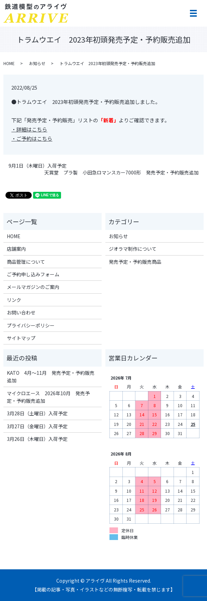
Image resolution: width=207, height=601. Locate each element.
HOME (9, 63)
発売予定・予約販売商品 (135, 261)
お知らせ (37, 63)
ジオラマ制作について (133, 248)
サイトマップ (21, 338)
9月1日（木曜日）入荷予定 (37, 166)
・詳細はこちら (29, 129)
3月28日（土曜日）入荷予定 (37, 413)
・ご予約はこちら (31, 138)
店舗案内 (16, 248)
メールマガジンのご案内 (33, 286)
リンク (14, 299)
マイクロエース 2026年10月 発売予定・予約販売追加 (48, 397)
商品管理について (26, 261)
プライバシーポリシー (31, 325)
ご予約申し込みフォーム (33, 274)
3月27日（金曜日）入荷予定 (37, 426)
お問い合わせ (21, 312)
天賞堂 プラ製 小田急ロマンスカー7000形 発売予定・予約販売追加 (121, 172)
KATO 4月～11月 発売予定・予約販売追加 (50, 376)
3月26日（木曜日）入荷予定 (37, 438)
